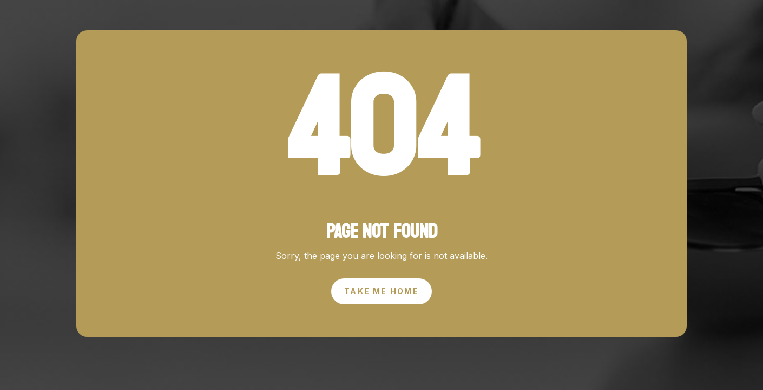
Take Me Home (381, 291)
